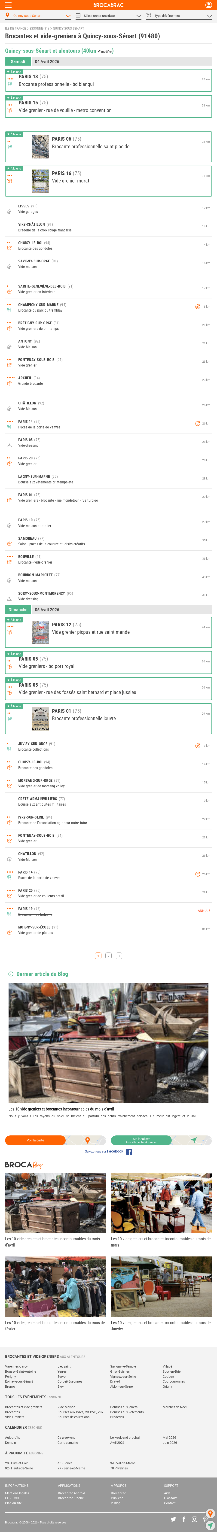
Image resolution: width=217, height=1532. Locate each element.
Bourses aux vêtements (127, 1412)
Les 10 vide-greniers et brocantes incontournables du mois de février (55, 1325)
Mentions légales (17, 1493)
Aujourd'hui (13, 1438)
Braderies (117, 1417)
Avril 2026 (117, 1443)
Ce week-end (67, 1438)
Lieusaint (64, 1366)
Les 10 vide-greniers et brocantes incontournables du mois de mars (161, 1241)
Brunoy (10, 1387)
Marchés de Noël (174, 1407)
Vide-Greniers (14, 1417)
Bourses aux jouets (124, 1407)
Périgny (10, 1377)
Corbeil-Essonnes (70, 1381)
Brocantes (12, 1412)
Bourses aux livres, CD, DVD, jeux (80, 1412)
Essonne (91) (39, 28)
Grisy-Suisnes (120, 1372)
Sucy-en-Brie (171, 1372)
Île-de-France (15, 28)
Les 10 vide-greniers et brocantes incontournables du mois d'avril (61, 1109)
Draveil (115, 1381)
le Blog (115, 1503)
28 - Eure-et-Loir (16, 1463)
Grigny (167, 1387)
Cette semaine (68, 1443)
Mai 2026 (169, 1438)
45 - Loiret (65, 1463)
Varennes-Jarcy (16, 1366)
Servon (62, 1377)
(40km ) (97, 50)
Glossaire (170, 1498)
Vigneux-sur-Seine (123, 1377)
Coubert (168, 1377)
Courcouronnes (174, 1381)
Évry (61, 1387)
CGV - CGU (12, 1498)
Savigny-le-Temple (123, 1366)
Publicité (117, 1498)
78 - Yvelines (119, 1468)
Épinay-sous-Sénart (19, 1381)
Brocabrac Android (71, 1493)
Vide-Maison (66, 1407)
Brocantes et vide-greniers (23, 1407)
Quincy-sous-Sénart (68, 28)
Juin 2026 (170, 1443)
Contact (170, 1503)
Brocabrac (118, 1493)
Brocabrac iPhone (71, 1498)
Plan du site (13, 1503)
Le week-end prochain (125, 1438)
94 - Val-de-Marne (122, 1463)
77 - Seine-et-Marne (71, 1468)
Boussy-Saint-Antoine (20, 1372)
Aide (167, 1493)
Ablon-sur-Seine (121, 1387)
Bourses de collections (73, 1417)
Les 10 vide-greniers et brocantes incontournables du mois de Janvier (161, 1325)
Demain (10, 1443)
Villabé (167, 1366)
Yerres (62, 1372)
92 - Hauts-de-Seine (19, 1468)
